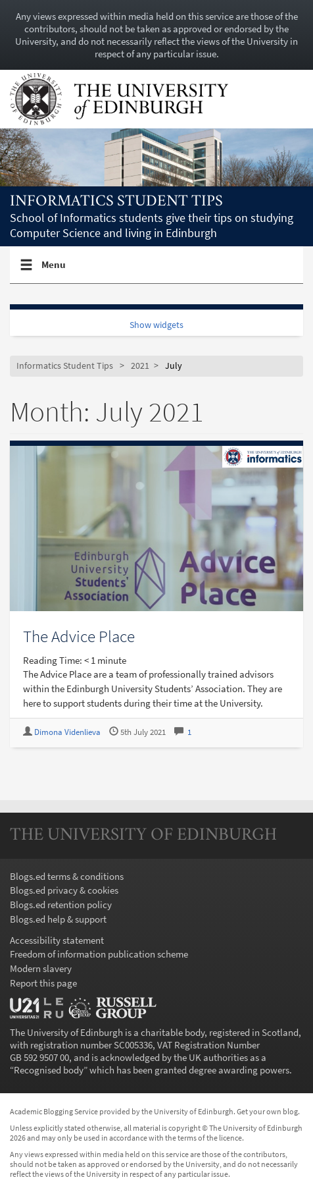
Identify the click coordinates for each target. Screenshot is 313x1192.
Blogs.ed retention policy (61, 904)
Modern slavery (41, 968)
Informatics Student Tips (116, 202)
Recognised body (49, 1070)
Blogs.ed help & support (58, 919)
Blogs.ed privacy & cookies (64, 890)
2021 (140, 365)
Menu (54, 270)
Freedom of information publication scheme (99, 954)
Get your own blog (267, 1111)
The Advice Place (79, 636)
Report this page (43, 983)
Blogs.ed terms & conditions (67, 876)
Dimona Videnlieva (67, 732)
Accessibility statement (57, 940)
